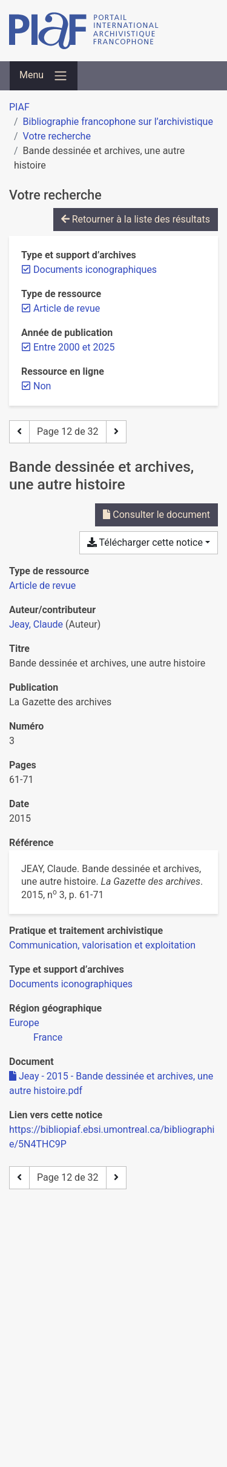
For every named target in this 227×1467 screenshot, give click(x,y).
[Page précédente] (19, 431)
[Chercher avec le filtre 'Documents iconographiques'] (71, 984)
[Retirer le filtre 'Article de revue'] (66, 308)
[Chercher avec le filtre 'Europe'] (24, 1023)
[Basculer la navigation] (43, 75)
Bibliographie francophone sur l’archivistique (118, 121)
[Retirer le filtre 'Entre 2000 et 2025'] (73, 347)
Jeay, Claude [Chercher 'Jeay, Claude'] (36, 624)
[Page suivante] (116, 431)
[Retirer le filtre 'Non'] (42, 386)
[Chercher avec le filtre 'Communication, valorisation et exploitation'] (102, 945)
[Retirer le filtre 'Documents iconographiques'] (95, 269)
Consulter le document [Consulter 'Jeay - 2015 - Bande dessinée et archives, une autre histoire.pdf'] (156, 514)
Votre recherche (57, 136)
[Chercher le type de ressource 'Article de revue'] (42, 585)
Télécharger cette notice (145, 542)
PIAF (19, 107)
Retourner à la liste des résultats (135, 219)
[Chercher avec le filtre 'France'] (47, 1037)
